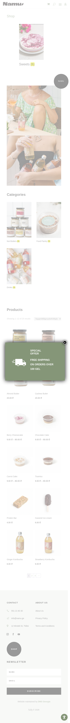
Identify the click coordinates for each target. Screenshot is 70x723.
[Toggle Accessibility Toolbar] (64, 717)
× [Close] (65, 342)
